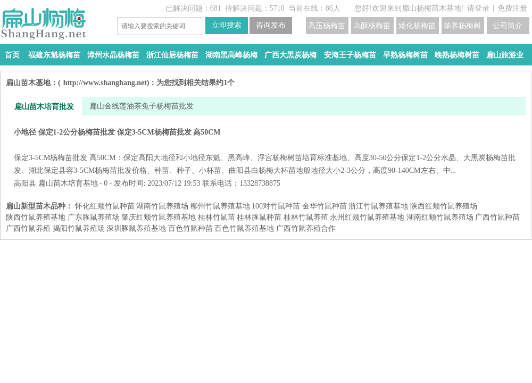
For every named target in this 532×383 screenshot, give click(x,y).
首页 (12, 55)
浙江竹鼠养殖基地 (378, 206)
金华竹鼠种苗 (324, 206)
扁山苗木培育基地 (68, 183)
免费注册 (512, 8)
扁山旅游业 (504, 55)
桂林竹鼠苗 (216, 217)
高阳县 (25, 183)
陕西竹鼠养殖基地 (35, 217)
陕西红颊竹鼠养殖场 (443, 206)
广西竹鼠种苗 (497, 217)
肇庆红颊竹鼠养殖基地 (158, 217)
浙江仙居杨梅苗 (172, 55)
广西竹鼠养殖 (28, 228)
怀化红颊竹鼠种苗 (105, 206)
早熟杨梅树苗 (405, 55)
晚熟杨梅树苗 (457, 55)
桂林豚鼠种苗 (259, 217)
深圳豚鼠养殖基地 (136, 228)
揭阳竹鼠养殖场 (79, 228)
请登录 (478, 8)
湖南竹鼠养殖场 (162, 206)
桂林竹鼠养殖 (306, 217)
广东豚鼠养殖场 (94, 217)
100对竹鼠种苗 (276, 206)
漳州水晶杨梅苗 (113, 55)
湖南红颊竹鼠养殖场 (439, 217)
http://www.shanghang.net (105, 83)
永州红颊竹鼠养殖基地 (367, 217)
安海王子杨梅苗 (350, 55)
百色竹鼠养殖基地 (244, 228)
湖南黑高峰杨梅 (231, 55)
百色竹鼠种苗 (190, 228)
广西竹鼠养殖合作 (306, 228)
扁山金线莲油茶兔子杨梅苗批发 (141, 106)
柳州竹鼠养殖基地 (220, 206)
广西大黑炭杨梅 (290, 55)
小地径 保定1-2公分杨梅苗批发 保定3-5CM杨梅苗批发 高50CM (266, 151)
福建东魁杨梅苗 (54, 55)
